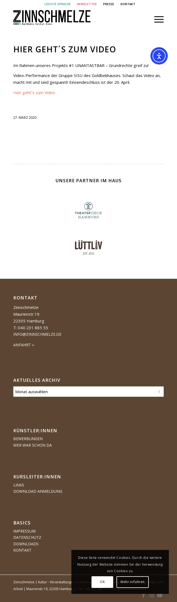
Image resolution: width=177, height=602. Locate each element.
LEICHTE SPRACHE (58, 4)
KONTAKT (128, 4)
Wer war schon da (32, 445)
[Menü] (156, 19)
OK (102, 581)
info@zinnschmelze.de (37, 334)
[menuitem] (58, 4)
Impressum (24, 531)
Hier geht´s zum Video (64, 49)
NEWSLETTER (87, 4)
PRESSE (108, 4)
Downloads (26, 543)
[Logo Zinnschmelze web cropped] (73, 19)
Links (18, 485)
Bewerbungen (28, 438)
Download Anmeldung (37, 491)
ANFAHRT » (23, 344)
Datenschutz (27, 537)
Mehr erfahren (133, 581)
